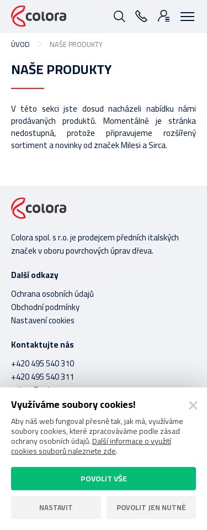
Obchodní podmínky (45, 307)
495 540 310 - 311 (141, 15)
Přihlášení (163, 15)
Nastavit (56, 507)
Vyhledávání (119, 15)
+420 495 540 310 (42, 363)
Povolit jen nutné (151, 507)
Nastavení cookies (43, 320)
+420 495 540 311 (42, 377)
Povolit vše (104, 478)
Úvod (20, 44)
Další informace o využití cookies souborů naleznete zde (91, 446)
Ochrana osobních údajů (52, 294)
